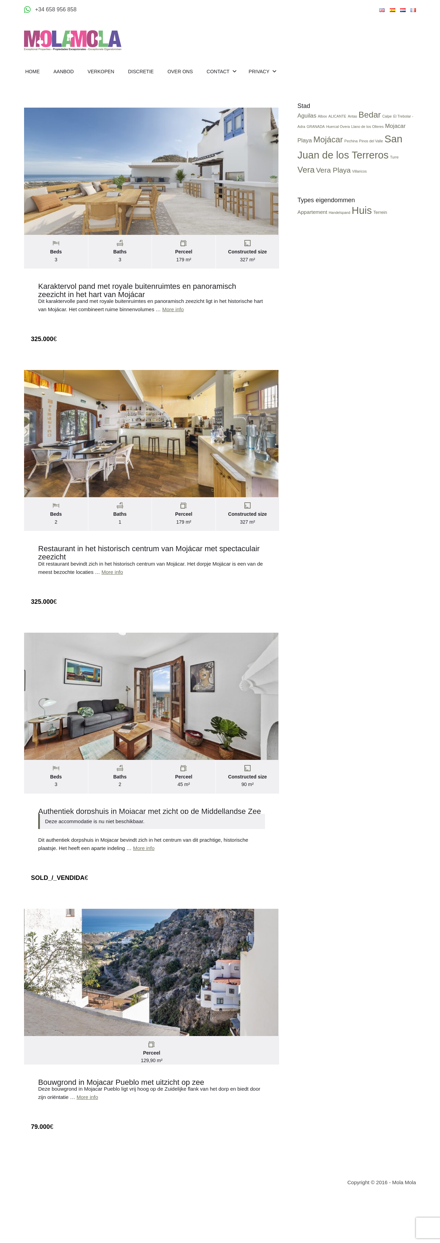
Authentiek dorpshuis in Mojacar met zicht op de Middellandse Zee (149, 815)
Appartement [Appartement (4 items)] (314, 218)
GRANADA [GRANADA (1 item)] (317, 133)
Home (32, 71)
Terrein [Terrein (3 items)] (382, 218)
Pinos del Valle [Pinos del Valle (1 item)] (373, 147)
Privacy (260, 71)
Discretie (141, 71)
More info (173, 311)
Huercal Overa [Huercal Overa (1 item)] (340, 133)
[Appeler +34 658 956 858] (50, 9)
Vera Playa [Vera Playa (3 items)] (335, 176)
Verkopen (101, 71)
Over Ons (180, 71)
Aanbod (64, 71)
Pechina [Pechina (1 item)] (353, 147)
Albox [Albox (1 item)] (324, 123)
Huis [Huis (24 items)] (363, 216)
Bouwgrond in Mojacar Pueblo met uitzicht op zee (121, 1088)
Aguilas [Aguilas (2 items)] (308, 122)
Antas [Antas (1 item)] (354, 123)
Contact (219, 71)
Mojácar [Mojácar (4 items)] (329, 145)
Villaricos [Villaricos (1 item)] (361, 177)
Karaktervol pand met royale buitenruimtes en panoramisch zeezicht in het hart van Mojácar (137, 292)
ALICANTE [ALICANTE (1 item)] (339, 123)
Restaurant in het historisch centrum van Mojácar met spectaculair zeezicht (149, 556)
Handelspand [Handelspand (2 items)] (341, 219)
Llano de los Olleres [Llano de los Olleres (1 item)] (369, 133)
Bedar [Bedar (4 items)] (371, 121)
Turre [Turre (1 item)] (396, 163)
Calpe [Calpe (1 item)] (389, 123)
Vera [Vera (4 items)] (307, 176)
